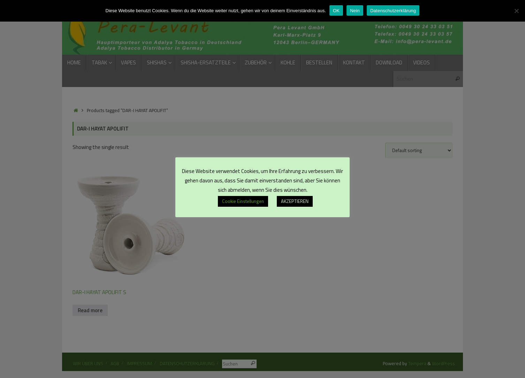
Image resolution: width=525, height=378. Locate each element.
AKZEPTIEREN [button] (295, 201)
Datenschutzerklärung (393, 10)
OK (336, 10)
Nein (355, 10)
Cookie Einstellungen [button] (243, 201)
